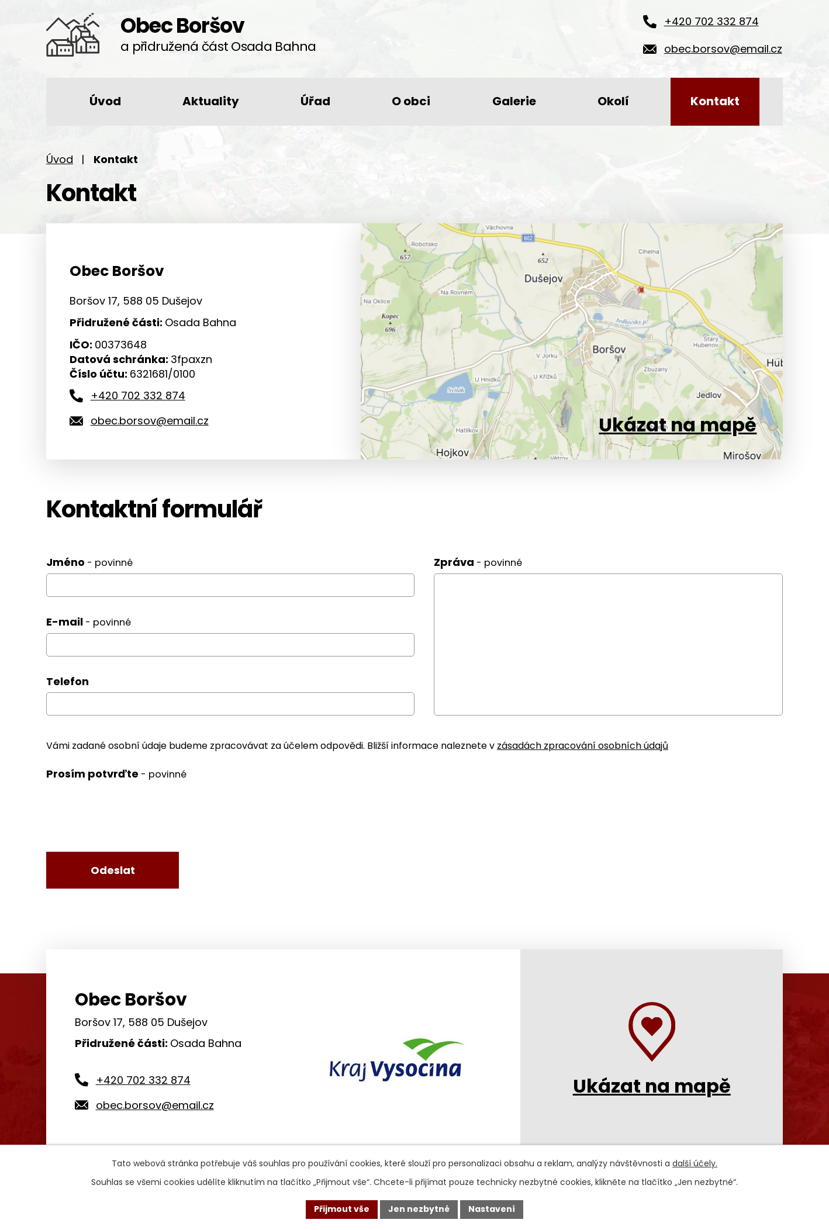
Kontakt (715, 101)
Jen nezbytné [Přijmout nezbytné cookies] (419, 1209)
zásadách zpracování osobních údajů (582, 745)
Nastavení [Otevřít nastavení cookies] (491, 1209)
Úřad (315, 101)
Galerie (514, 101)
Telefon (67, 681)
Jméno (89, 562)
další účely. (694, 1163)
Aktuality (210, 101)
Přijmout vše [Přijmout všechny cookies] (341, 1209)
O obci (411, 101)
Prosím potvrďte (116, 773)
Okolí (613, 101)
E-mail (88, 621)
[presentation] (135, 811)
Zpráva (478, 562)
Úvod (105, 101)
